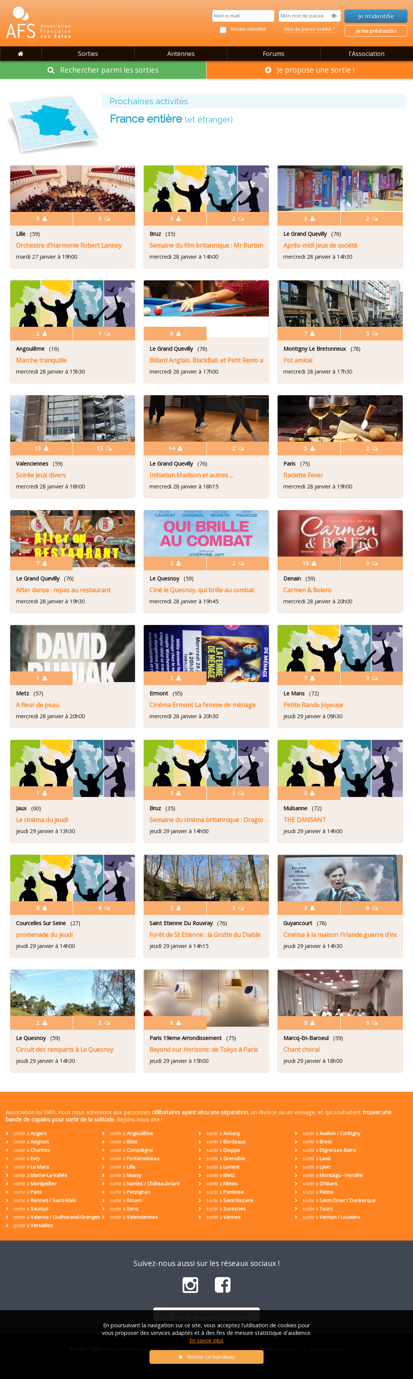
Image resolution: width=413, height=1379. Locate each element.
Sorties (88, 53)
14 (175, 448)
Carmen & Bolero (307, 590)
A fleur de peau (37, 705)
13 (41, 448)
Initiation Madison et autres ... (191, 475)
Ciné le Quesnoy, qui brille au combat (201, 590)
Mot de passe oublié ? (309, 28)
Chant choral (301, 1049)
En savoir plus (206, 1340)
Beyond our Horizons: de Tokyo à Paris (203, 1049)
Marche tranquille (41, 360)
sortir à (26, 1133)
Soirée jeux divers (41, 475)
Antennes (181, 53)
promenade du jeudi (44, 934)
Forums (273, 53)
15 (309, 563)
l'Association (366, 53)
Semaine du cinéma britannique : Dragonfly (206, 820)
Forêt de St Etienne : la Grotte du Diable (205, 934)
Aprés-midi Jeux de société (320, 245)
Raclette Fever (303, 475)
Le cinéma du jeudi (42, 820)
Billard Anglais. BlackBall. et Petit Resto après (206, 360)
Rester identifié (248, 28)
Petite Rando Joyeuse (313, 705)
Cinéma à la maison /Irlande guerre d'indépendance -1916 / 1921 (340, 934)
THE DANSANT (304, 820)
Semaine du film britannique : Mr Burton (206, 245)
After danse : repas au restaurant (63, 590)
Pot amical (297, 360)
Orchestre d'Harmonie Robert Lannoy (69, 245)
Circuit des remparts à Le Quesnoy (64, 1049)
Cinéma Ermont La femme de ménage (202, 705)
